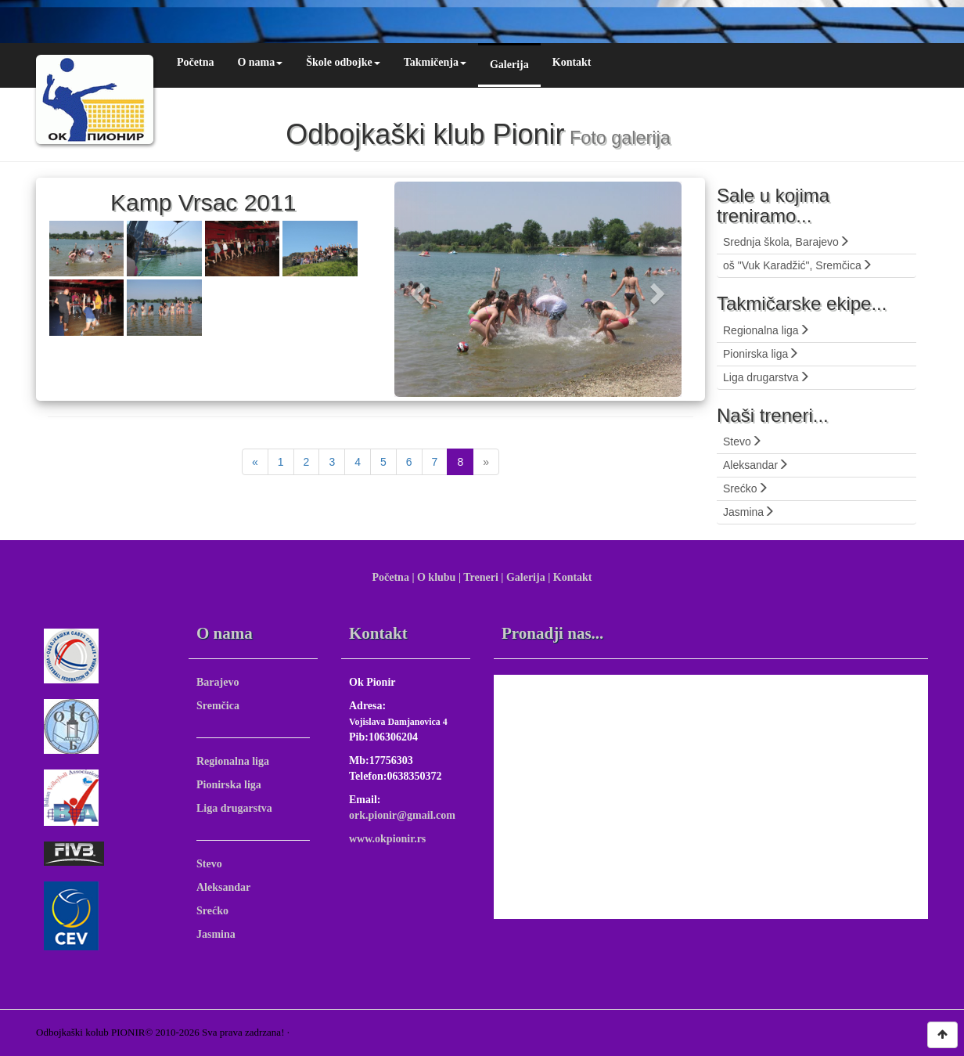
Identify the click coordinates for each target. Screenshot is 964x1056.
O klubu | (439, 577)
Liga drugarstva (766, 377)
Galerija (509, 64)
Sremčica (217, 706)
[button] (415, 290)
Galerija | (528, 577)
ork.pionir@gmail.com (402, 815)
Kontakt (572, 62)
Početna (195, 62)
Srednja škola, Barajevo (786, 242)
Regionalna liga (766, 330)
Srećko (745, 488)
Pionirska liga (761, 354)
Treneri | (483, 577)
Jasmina (749, 512)
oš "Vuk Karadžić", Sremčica (797, 265)
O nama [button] (259, 62)
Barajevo (217, 682)
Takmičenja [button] (435, 62)
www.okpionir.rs (387, 839)
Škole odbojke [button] (342, 62)
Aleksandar (756, 465)
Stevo (742, 441)
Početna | (393, 577)
